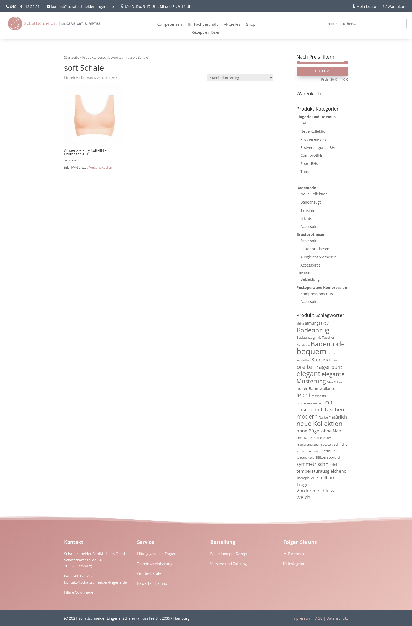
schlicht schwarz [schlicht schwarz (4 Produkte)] (309, 451)
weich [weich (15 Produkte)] (303, 497)
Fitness (303, 272)
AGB (318, 618)
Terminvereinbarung (154, 563)
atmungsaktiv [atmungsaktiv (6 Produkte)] (316, 323)
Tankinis (308, 210)
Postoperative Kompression (322, 287)
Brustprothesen (311, 234)
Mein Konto (366, 6)
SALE (305, 123)
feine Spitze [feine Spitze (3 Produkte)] (334, 382)
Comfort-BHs (312, 155)
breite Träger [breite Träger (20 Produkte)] (314, 367)
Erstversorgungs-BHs (318, 147)
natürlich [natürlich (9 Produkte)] (338, 417)
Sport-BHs (309, 163)
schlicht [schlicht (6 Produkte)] (340, 444)
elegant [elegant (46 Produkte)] (309, 373)
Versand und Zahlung (228, 563)
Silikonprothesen (315, 248)
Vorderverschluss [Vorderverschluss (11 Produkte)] (315, 490)
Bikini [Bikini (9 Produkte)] (316, 360)
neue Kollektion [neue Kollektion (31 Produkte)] (320, 423)
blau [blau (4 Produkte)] (326, 360)
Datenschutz (337, 618)
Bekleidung (310, 279)
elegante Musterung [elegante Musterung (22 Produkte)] (321, 377)
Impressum (301, 618)
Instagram (296, 563)
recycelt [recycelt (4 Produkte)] (327, 444)
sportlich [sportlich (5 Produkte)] (334, 457)
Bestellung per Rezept (229, 553)
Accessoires (311, 226)
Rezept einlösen (206, 32)
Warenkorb (397, 6)
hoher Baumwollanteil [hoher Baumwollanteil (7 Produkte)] (317, 388)
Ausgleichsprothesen (318, 256)
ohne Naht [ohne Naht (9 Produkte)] (332, 431)
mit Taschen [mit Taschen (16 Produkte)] (329, 409)
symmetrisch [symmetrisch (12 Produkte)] (311, 464)
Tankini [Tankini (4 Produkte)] (331, 464)
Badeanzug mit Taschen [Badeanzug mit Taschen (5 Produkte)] (316, 337)
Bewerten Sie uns (152, 583)
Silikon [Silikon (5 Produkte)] (320, 457)
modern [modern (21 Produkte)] (307, 416)
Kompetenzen (169, 24)
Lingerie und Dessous (316, 116)
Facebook (296, 553)
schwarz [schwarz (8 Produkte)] (329, 451)
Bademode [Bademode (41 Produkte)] (328, 343)
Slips (304, 179)
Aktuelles (232, 24)
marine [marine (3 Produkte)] (316, 396)
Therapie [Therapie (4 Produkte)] (303, 478)
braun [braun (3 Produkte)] (335, 360)
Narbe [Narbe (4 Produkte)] (323, 417)
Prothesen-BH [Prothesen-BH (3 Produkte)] (322, 438)
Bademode (306, 187)
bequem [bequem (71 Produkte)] (312, 351)
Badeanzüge (311, 202)
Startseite (71, 57)
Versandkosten (100, 167)
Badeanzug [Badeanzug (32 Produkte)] (313, 330)
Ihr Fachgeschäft (203, 24)
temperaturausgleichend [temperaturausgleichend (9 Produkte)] (322, 471)
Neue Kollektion (314, 131)
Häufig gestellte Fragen (157, 553)
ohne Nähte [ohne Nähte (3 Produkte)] (304, 438)
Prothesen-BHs (313, 139)
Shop (251, 24)
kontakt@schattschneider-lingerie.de (95, 582)
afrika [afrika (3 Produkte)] (300, 323)
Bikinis (306, 218)
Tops (305, 171)
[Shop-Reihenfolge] (240, 77)
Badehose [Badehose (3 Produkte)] (303, 345)
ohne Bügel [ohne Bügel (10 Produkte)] (308, 431)
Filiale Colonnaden (80, 592)
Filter (322, 71)
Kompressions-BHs (317, 293)
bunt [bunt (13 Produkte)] (336, 367)
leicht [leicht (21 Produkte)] (304, 395)
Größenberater (150, 573)
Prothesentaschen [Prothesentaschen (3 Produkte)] (308, 444)
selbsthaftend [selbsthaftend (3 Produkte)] (306, 458)
